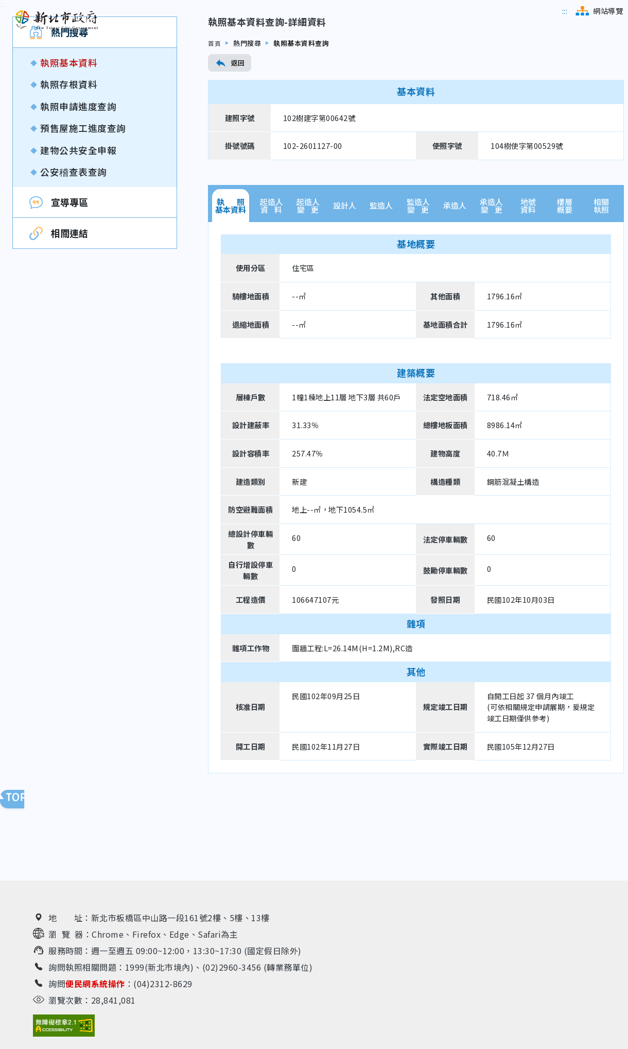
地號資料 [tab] (528, 273)
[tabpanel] (416, 565)
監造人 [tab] (381, 273)
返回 (230, 131)
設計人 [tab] (344, 273)
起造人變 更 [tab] (308, 273)
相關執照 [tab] (601, 273)
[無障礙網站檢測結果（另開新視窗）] (64, 1028)
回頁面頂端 (20, 801)
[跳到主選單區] (565, 10)
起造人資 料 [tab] (271, 273)
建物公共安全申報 (78, 217)
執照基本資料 (68, 130)
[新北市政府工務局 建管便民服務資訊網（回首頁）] (56, 20)
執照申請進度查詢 (78, 173)
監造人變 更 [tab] (418, 273)
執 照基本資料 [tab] (230, 273)
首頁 (215, 110)
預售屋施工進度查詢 (83, 196)
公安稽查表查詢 (73, 239)
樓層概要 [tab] (564, 273)
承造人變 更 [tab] (491, 273)
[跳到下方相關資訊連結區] (8, 892)
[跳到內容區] (3, 72)
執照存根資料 (68, 152)
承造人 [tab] (454, 273)
